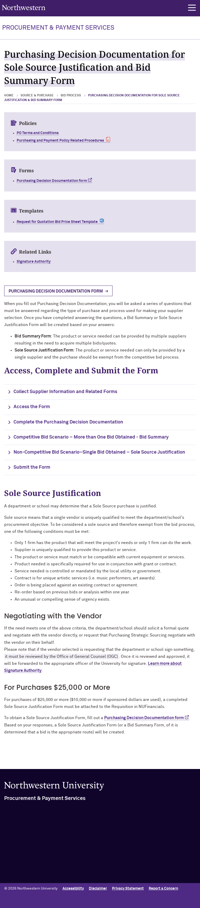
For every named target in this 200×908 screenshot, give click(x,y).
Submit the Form (32, 467)
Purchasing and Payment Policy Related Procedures (60, 140)
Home (9, 95)
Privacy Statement (128, 888)
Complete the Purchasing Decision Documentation (68, 422)
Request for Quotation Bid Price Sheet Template (57, 222)
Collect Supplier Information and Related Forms (65, 391)
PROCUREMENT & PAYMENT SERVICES (58, 28)
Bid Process (71, 95)
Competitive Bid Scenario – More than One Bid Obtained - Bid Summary (91, 437)
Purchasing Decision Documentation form (144, 718)
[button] (192, 8)
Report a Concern (163, 888)
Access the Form (32, 407)
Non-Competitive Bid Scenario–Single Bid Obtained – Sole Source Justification (99, 452)
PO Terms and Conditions (38, 133)
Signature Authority (34, 261)
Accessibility (73, 888)
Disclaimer (98, 888)
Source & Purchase (37, 95)
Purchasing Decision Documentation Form (56, 291)
